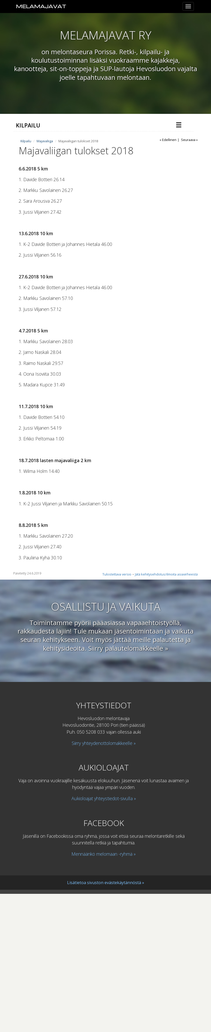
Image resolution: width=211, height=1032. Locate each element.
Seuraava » (189, 278)
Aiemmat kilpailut (35, 239)
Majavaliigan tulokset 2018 (50, 188)
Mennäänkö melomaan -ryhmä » (103, 992)
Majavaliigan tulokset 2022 (49, 218)
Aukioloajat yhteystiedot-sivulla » (103, 937)
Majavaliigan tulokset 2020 (49, 167)
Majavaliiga (29, 137)
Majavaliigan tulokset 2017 (49, 198)
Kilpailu (28, 125)
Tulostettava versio (116, 712)
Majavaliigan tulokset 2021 (49, 157)
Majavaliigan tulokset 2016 (49, 208)
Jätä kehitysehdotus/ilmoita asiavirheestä (166, 712)
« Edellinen (168, 278)
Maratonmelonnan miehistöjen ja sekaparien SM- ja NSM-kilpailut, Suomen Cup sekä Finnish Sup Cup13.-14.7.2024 (82, 262)
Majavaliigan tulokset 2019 (49, 177)
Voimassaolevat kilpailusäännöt (48, 249)
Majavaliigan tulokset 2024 (49, 147)
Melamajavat (41, 6)
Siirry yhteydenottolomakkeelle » (104, 881)
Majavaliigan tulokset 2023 (49, 228)
